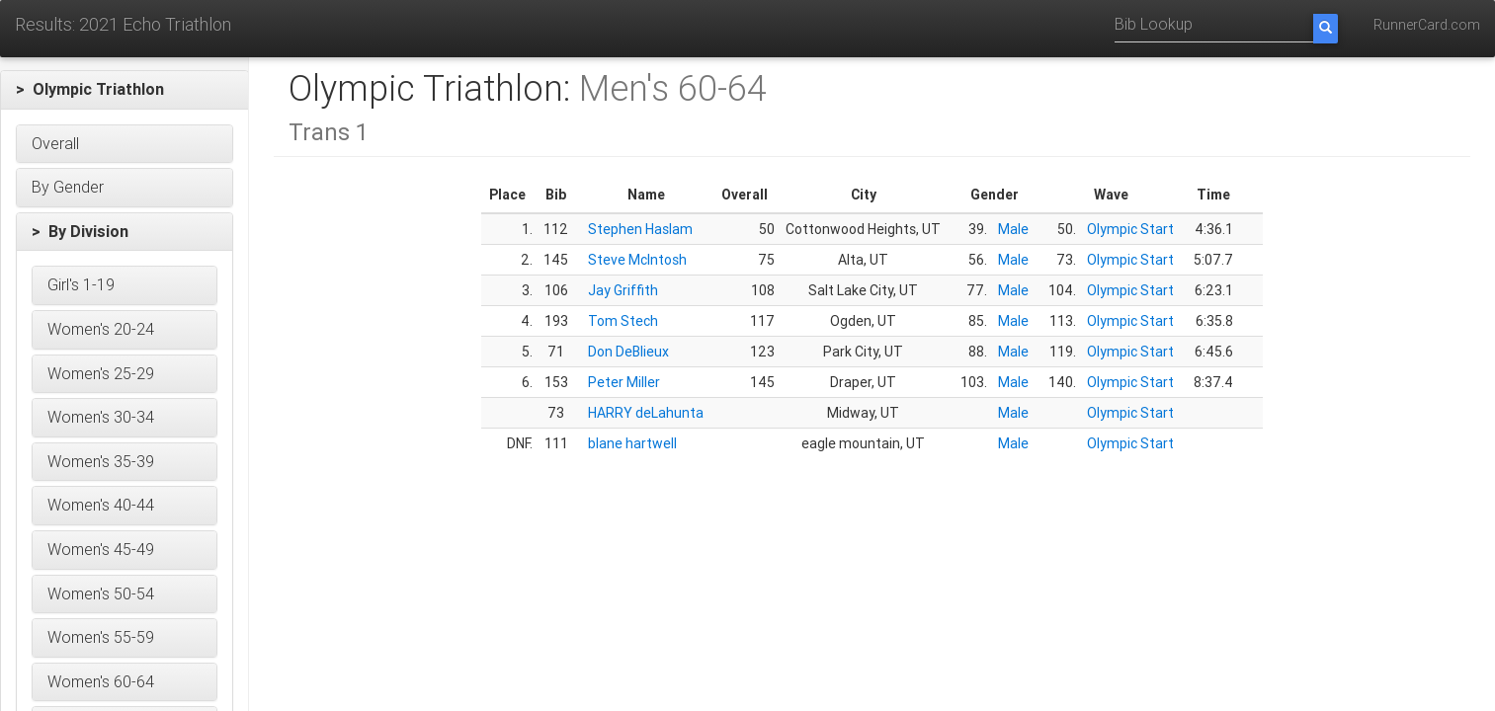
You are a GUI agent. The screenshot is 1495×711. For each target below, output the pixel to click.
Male (1013, 229)
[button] (124, 90)
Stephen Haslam (640, 229)
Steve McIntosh (637, 260)
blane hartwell (632, 443)
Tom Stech (623, 321)
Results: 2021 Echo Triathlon (123, 24)
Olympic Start (1130, 229)
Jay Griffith (623, 290)
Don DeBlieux (628, 351)
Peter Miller (624, 382)
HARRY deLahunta (646, 413)
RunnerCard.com (1426, 25)
